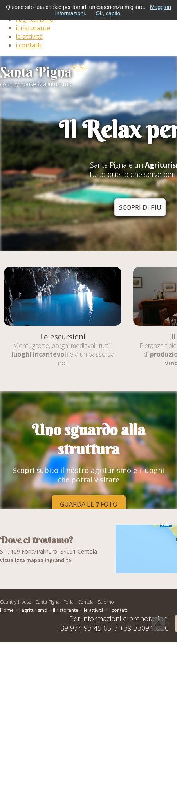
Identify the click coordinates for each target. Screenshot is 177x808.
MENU (79, 67)
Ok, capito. (109, 13)
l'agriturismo (33, 610)
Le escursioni (62, 336)
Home (7, 610)
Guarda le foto (88, 504)
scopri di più (140, 207)
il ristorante (33, 27)
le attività (29, 36)
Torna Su (158, 624)
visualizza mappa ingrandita (35, 560)
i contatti (29, 45)
